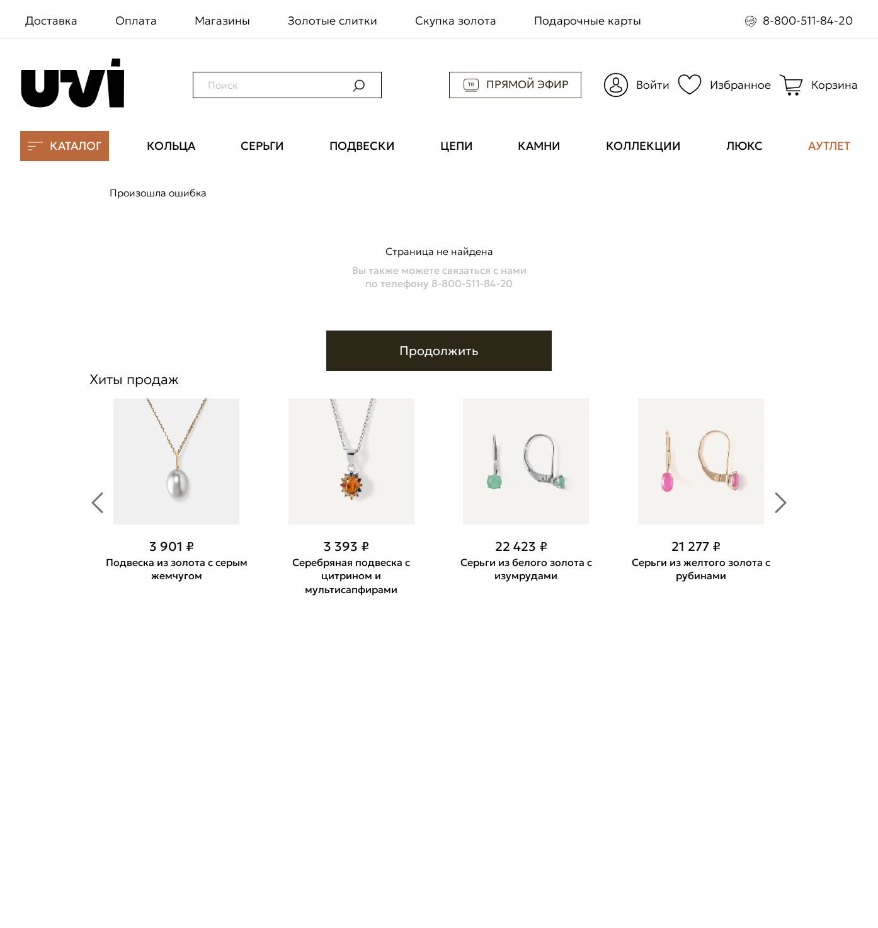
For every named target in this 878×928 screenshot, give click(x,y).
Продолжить (439, 350)
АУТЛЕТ (829, 146)
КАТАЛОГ (64, 146)
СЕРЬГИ (262, 146)
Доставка (51, 20)
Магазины (222, 20)
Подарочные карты (587, 20)
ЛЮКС (744, 146)
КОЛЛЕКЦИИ (643, 146)
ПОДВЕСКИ (362, 146)
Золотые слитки (332, 20)
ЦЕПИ (456, 146)
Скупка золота (455, 20)
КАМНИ (539, 146)
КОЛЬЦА (171, 146)
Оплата (136, 20)
